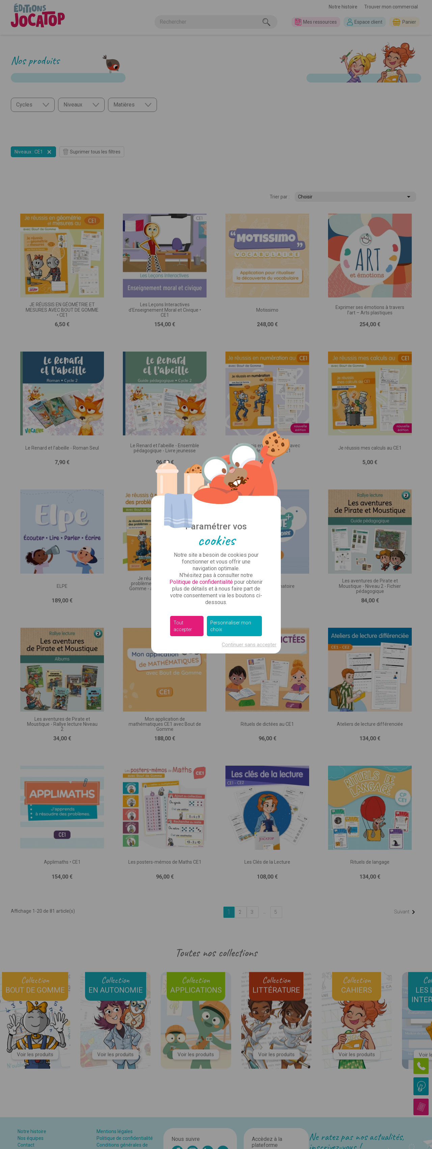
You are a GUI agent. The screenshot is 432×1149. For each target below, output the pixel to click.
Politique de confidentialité (201, 582)
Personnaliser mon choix (230, 626)
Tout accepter (182, 626)
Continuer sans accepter (249, 645)
